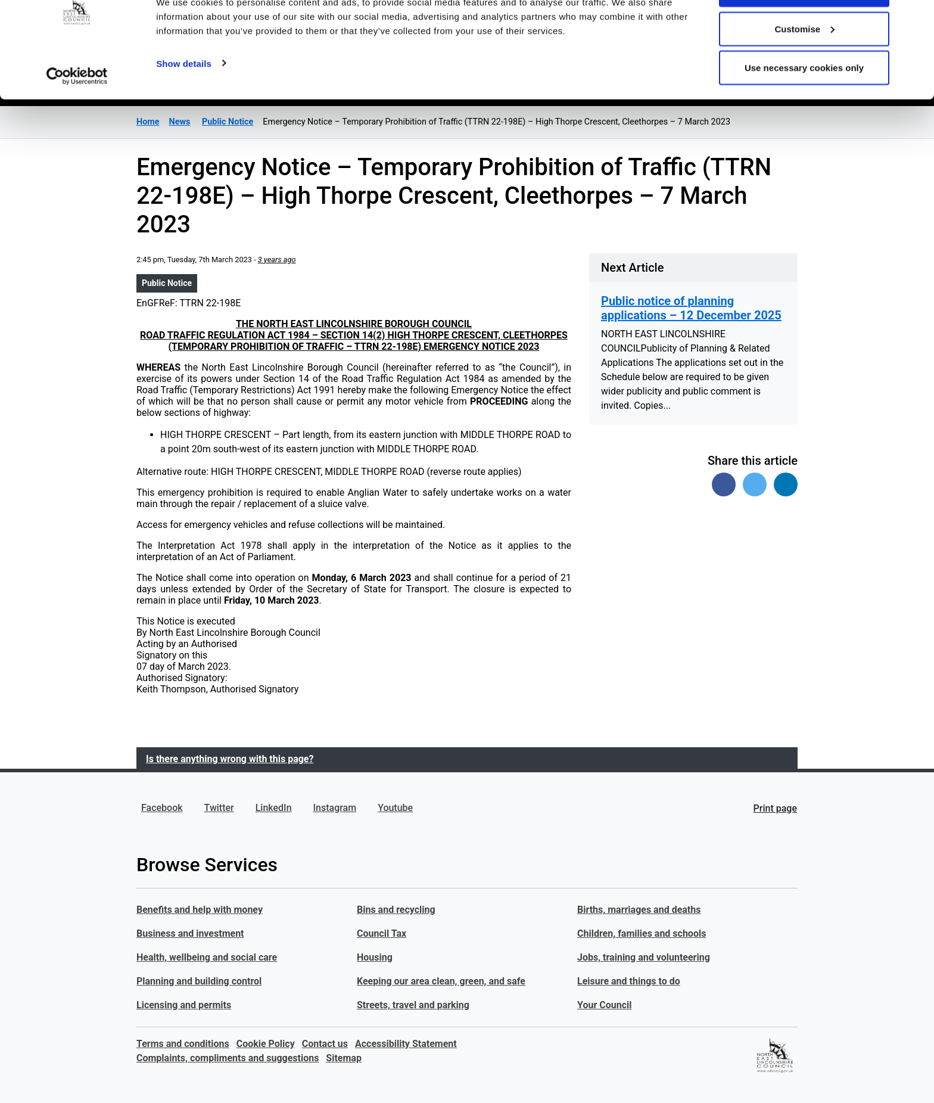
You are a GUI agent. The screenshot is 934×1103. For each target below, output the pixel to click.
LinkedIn (274, 807)
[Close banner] (915, 18)
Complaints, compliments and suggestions (227, 1058)
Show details (183, 105)
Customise (804, 71)
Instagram (335, 807)
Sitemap (344, 1058)
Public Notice (167, 283)
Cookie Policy (265, 1043)
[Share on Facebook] (724, 484)
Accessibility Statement (406, 1043)
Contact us (325, 1043)
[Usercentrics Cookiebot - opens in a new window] (77, 118)
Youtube (395, 807)
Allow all (804, 31)
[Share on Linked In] (786, 484)
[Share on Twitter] (755, 484)
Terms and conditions (182, 1043)
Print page (775, 808)
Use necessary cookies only (804, 109)
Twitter (219, 807)
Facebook (162, 807)
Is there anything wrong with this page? (229, 759)
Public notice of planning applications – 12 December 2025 (691, 308)
